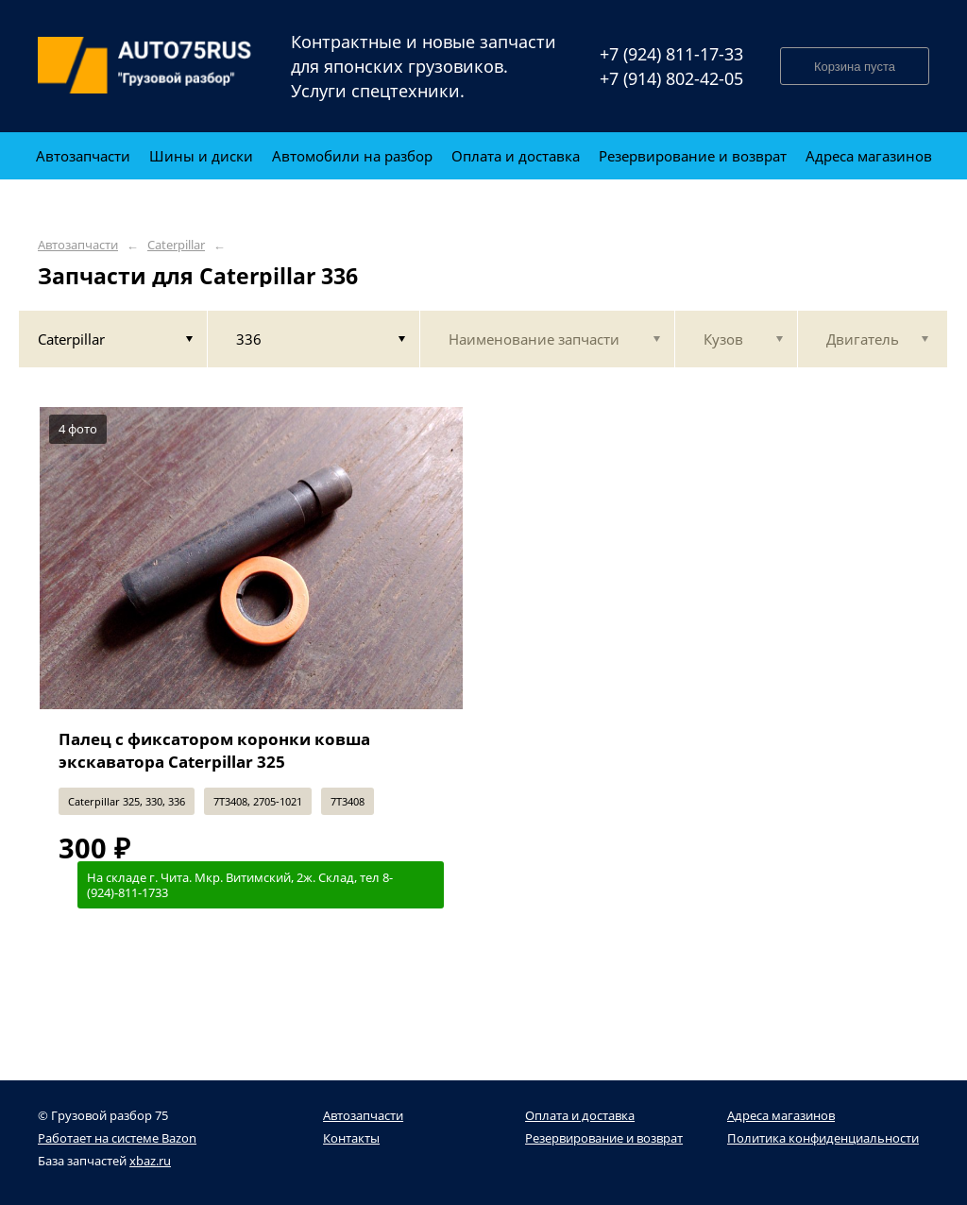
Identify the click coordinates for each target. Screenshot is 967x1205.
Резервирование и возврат (604, 1137)
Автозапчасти (78, 245)
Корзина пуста (854, 66)
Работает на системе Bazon (117, 1137)
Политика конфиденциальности (823, 1137)
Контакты (351, 1137)
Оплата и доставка (580, 1115)
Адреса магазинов (781, 1115)
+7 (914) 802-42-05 (671, 78)
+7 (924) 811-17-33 (671, 53)
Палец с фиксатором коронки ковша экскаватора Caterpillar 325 (214, 750)
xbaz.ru (150, 1160)
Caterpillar (176, 245)
